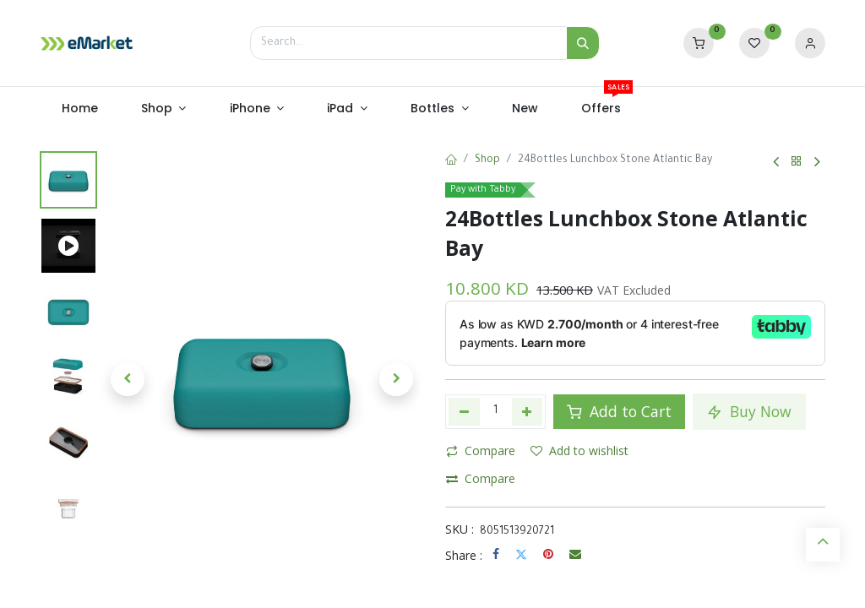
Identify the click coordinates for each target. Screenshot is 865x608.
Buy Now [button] (749, 411)
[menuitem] (79, 109)
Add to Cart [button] (619, 411)
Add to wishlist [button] (579, 450)
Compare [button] (480, 450)
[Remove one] (464, 411)
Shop (487, 160)
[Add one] (527, 411)
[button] (127, 379)
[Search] (583, 43)
